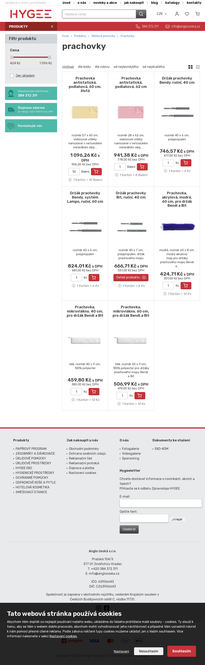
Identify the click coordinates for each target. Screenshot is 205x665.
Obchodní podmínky (84, 449)
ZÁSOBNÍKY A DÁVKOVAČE (35, 453)
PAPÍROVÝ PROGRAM (31, 449)
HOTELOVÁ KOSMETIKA (32, 487)
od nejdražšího (153, 67)
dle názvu (102, 67)
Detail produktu (128, 277)
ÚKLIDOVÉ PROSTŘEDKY (33, 463)
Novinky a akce (105, 3)
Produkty (80, 36)
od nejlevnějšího (126, 67)
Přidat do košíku (96, 171)
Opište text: (128, 511)
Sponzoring (130, 458)
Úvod (66, 3)
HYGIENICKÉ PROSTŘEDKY (35, 473)
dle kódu (84, 67)
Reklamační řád (80, 458)
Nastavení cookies (63, 636)
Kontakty (194, 3)
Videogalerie (131, 453)
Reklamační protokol (84, 463)
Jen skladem (25, 75)
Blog (154, 3)
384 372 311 (150, 26)
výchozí (68, 67)
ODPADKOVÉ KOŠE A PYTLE (36, 482)
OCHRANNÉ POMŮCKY (32, 478)
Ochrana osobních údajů (87, 453)
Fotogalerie (130, 449)
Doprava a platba (81, 468)
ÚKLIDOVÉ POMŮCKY (103, 36)
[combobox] (162, 14)
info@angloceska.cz (186, 26)
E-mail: (125, 496)
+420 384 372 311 (104, 569)
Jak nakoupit (134, 3)
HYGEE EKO (24, 468)
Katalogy (172, 3)
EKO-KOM (161, 449)
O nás (82, 3)
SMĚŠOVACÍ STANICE (31, 492)
